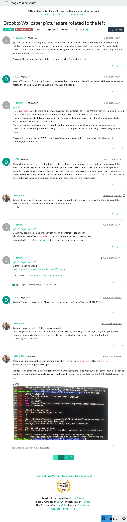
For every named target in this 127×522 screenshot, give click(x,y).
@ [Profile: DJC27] (17, 229)
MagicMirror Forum (23, 3)
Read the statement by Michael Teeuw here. (63, 14)
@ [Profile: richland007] (29, 229)
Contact (55, 508)
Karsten (86, 501)
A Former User (19, 38)
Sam (59, 501)
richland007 (18, 195)
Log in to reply (116, 29)
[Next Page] (71, 457)
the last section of (47, 275)
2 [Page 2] (66, 457)
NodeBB (60, 505)
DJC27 (16, 76)
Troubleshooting (24, 29)
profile (42, 240)
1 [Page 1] (61, 457)
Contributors (85, 505)
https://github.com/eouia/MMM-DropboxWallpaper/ (39, 269)
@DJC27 (33, 103)
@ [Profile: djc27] (16, 107)
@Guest (32, 38)
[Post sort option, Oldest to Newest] (104, 29)
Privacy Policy (69, 508)
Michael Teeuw (76, 498)
